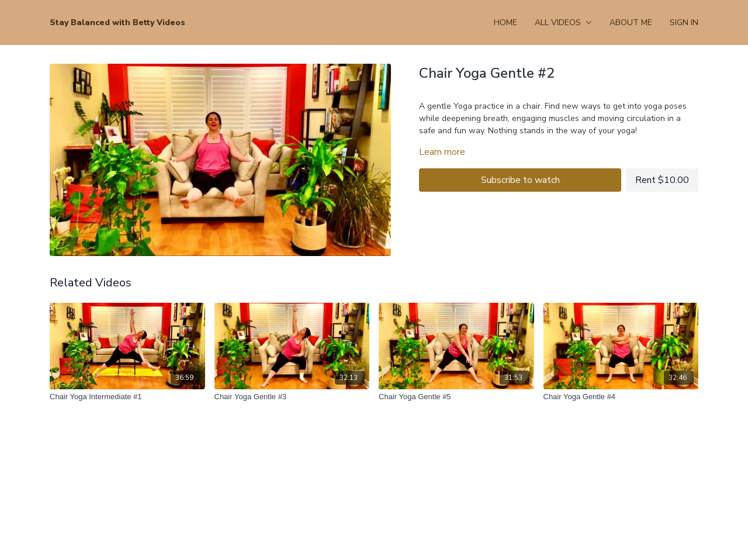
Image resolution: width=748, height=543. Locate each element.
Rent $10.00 (662, 180)
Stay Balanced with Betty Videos (117, 22)
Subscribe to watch (520, 180)
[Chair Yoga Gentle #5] (456, 397)
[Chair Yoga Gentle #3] (292, 397)
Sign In (684, 22)
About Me (631, 22)
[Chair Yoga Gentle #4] (621, 397)
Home (505, 22)
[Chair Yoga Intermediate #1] (127, 397)
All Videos (563, 22)
